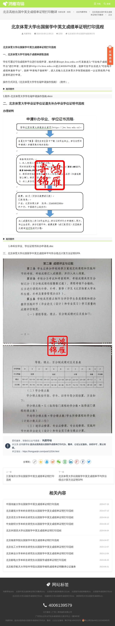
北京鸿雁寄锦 (81, 12)
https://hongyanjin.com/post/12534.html (41, 451)
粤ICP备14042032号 (73, 620)
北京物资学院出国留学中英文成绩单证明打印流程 (32, 540)
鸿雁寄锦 (25, 444)
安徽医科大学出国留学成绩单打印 (59, 596)
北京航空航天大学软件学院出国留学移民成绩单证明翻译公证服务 (41, 566)
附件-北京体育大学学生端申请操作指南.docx (28, 96)
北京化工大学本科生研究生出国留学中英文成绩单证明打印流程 (40, 547)
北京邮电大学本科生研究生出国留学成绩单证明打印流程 (36, 560)
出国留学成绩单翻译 (81, 592)
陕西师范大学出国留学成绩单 (89, 596)
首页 (69, 12)
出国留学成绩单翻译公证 (58, 592)
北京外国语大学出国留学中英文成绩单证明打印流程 (33, 530)
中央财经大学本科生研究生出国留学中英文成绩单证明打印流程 (40, 524)
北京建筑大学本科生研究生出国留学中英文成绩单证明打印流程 (40, 510)
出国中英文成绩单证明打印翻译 (30, 592)
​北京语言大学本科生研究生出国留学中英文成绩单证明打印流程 (40, 517)
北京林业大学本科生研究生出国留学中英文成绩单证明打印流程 (40, 553)
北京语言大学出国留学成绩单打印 (27, 596)
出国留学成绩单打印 (102, 592)
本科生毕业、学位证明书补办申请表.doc (31, 246)
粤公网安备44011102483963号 (96, 620)
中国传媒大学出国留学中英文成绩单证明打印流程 (32, 504)
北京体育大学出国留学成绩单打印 (81, 34)
